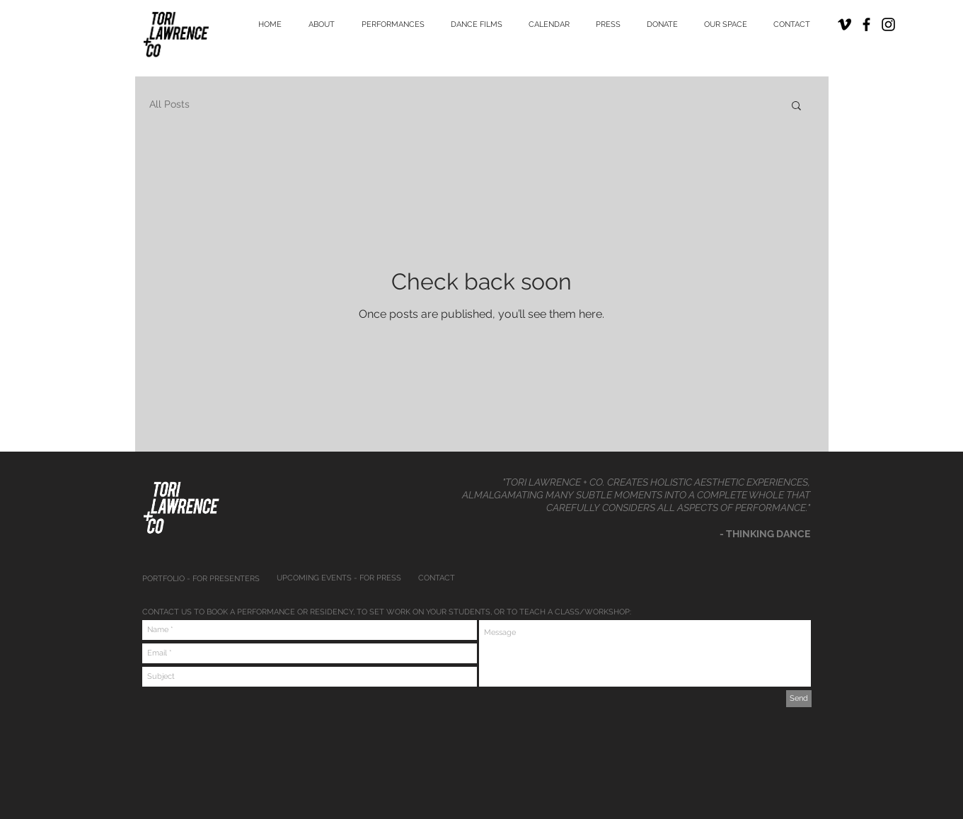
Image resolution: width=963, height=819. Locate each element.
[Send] (799, 698)
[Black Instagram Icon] (888, 24)
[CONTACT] (476, 578)
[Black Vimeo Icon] (844, 24)
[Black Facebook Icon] (866, 24)
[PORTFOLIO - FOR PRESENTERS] (203, 579)
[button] (796, 106)
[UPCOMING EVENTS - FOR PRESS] (341, 578)
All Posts (169, 104)
